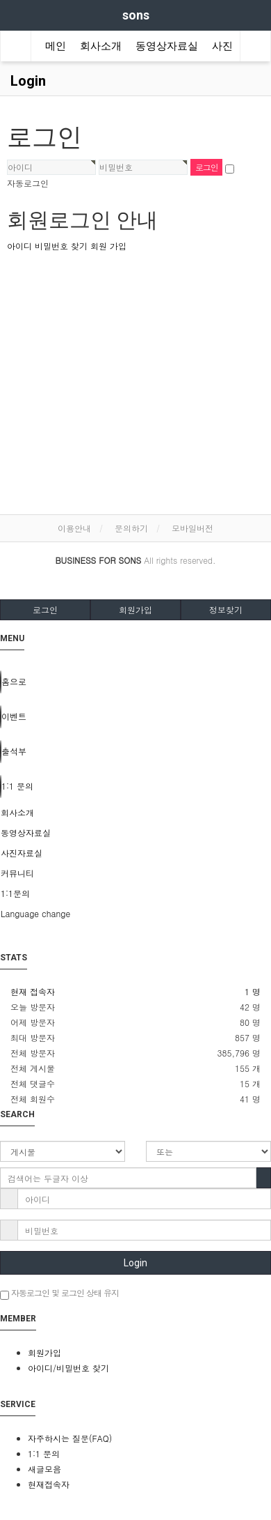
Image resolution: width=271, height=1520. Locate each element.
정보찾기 (226, 609)
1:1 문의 (44, 1453)
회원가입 (135, 609)
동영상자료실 (167, 46)
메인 (55, 46)
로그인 (45, 609)
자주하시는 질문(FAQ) (70, 1438)
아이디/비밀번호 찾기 (68, 1368)
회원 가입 (108, 246)
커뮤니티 (17, 873)
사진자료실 (21, 853)
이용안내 (74, 528)
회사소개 (101, 46)
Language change (35, 913)
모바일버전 (192, 528)
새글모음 (44, 1469)
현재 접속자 (32, 991)
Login (135, 1262)
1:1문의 (15, 893)
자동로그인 (28, 183)
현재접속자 (48, 1484)
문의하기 (131, 528)
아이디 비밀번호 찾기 (47, 246)
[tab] (135, 812)
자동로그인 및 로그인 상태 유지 (59, 1293)
